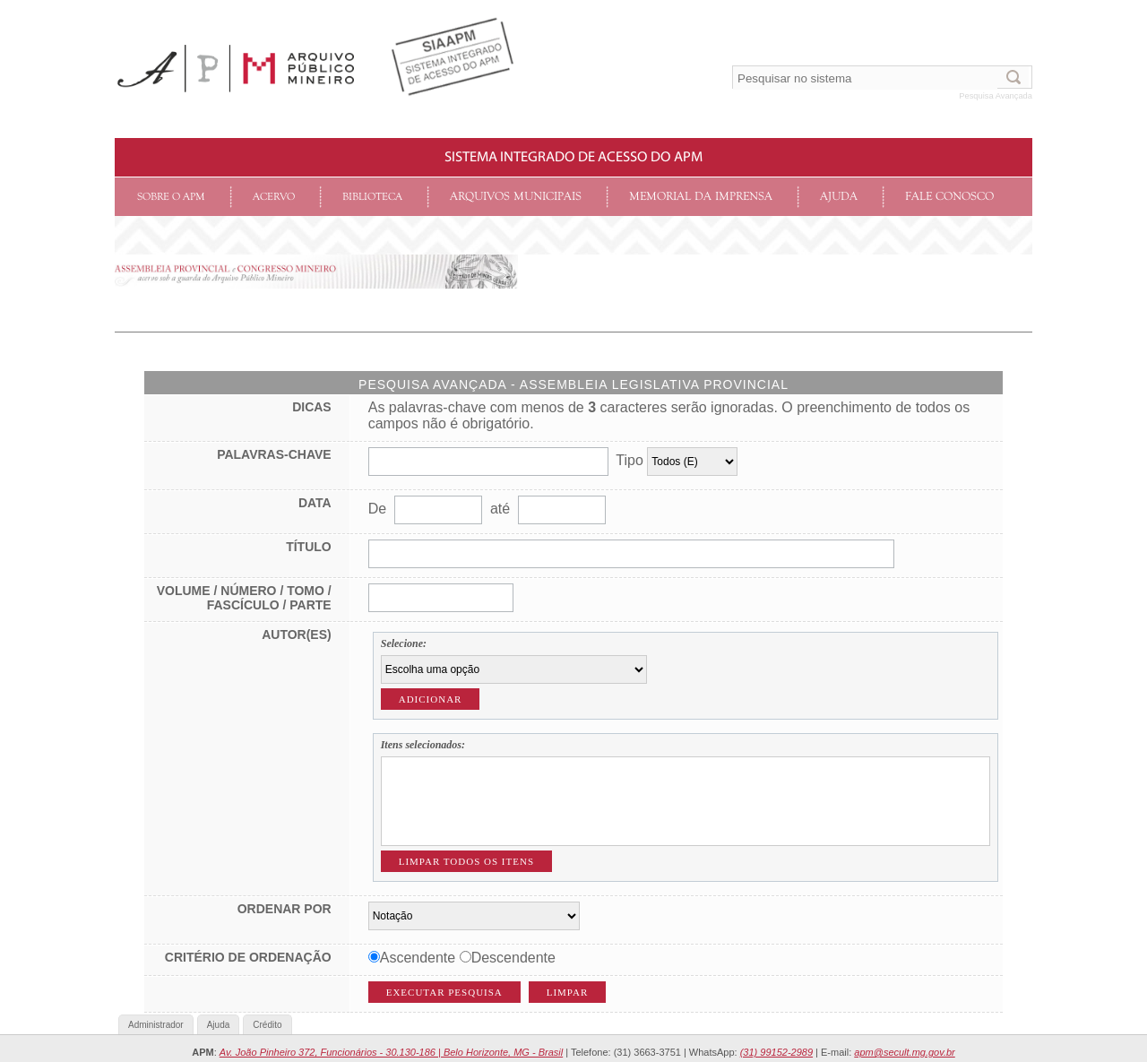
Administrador (156, 1025)
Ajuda (839, 197)
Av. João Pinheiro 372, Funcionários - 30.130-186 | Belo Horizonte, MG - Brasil (391, 1052)
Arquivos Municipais (516, 197)
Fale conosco (949, 197)
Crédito (267, 1025)
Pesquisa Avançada (995, 95)
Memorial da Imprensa (700, 197)
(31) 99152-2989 (776, 1052)
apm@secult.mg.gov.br (904, 1052)
